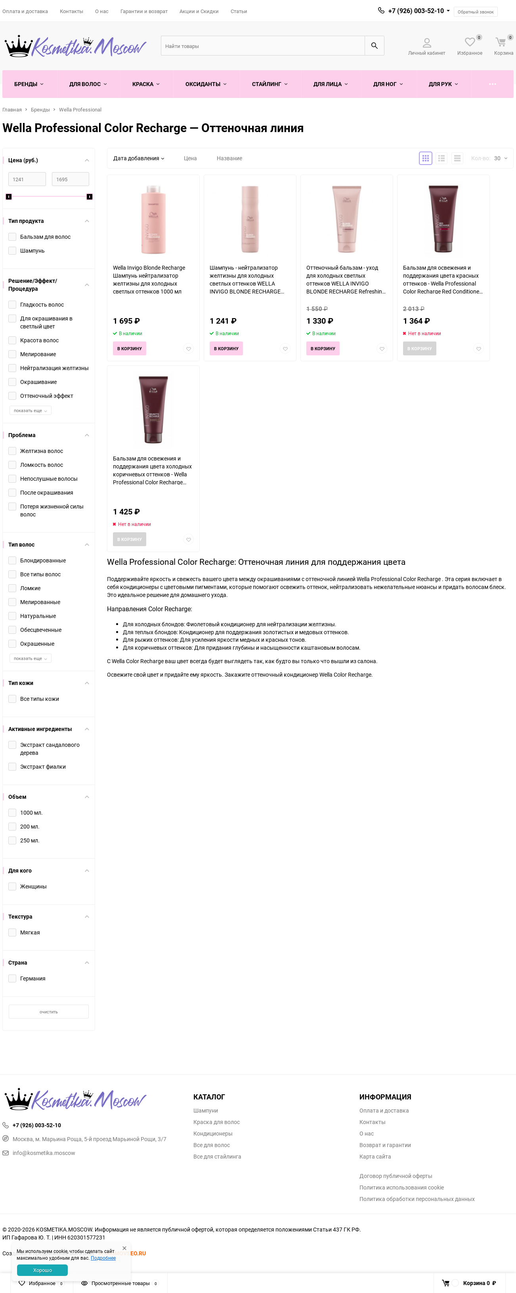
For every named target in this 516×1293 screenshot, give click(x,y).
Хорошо (42, 1270)
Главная (12, 109)
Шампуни (205, 1110)
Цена (190, 158)
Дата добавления (138, 158)
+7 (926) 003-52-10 (416, 10)
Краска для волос (216, 1122)
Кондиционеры (213, 1133)
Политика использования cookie (401, 1187)
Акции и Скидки (199, 11)
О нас (102, 11)
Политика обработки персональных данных (417, 1199)
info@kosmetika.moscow (38, 1153)
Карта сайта (375, 1156)
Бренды (40, 109)
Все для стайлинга (217, 1156)
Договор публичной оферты (395, 1176)
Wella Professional (80, 109)
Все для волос (211, 1145)
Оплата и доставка (25, 11)
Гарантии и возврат (144, 11)
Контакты (71, 11)
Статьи (239, 11)
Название (229, 158)
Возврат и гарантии (385, 1145)
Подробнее (103, 1258)
